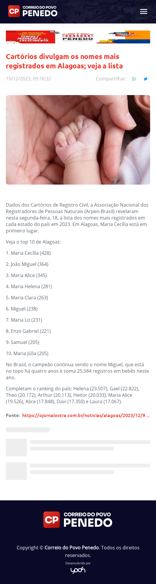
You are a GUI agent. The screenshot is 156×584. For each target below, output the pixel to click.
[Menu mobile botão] (143, 11)
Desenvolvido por (78, 567)
